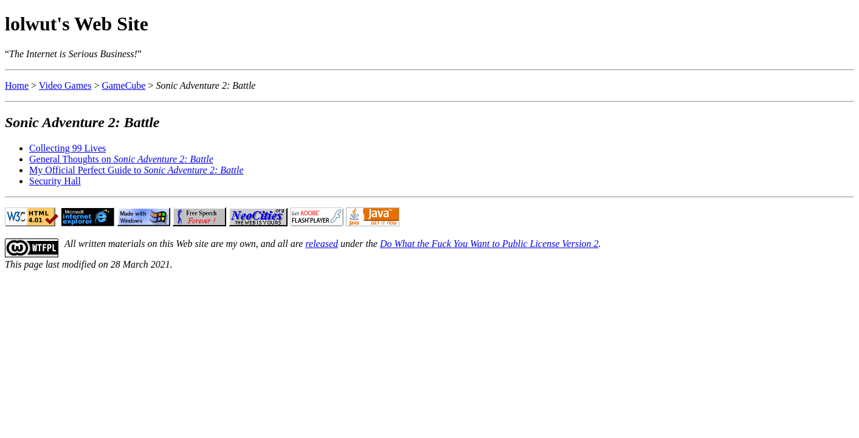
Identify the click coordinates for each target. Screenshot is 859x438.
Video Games (65, 85)
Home (17, 85)
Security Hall (55, 181)
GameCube (123, 85)
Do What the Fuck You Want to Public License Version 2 (489, 243)
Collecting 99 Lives (67, 148)
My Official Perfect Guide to (136, 170)
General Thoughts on (121, 159)
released (321, 243)
